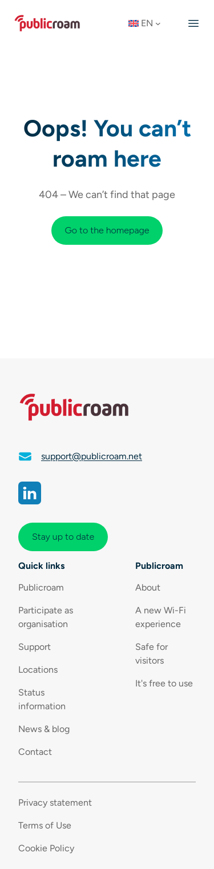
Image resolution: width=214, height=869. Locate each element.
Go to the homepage (107, 230)
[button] (148, 23)
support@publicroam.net (91, 456)
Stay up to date (63, 536)
